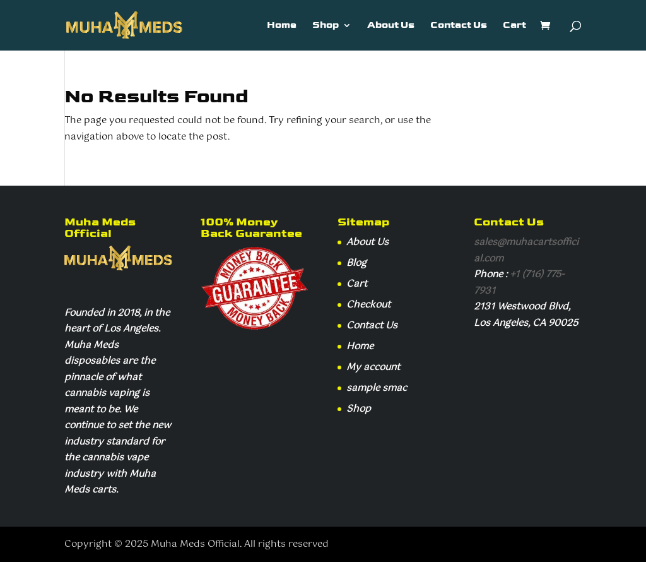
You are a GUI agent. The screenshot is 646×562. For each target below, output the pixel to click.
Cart (514, 26)
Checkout (368, 305)
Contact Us (458, 26)
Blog (356, 263)
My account (373, 367)
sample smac (376, 388)
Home (282, 26)
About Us (390, 26)
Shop (325, 26)
